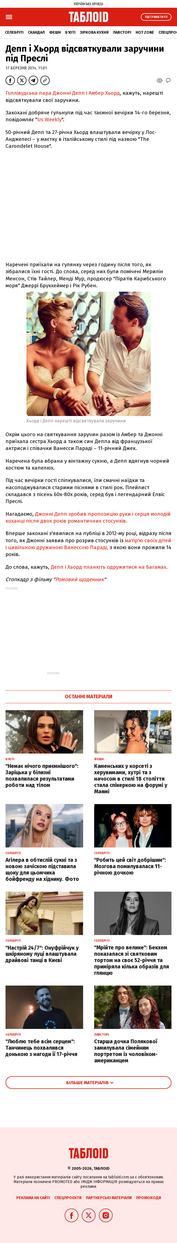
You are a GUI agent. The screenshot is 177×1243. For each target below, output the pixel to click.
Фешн (55, 32)
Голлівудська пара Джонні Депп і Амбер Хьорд (63, 93)
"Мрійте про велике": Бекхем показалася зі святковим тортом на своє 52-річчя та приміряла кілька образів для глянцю (131, 960)
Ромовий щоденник (79, 579)
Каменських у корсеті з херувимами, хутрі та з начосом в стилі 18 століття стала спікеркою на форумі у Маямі (130, 778)
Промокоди (148, 1197)
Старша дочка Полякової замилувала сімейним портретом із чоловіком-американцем (126, 1050)
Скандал (36, 32)
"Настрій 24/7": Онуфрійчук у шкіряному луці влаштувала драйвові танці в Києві (42, 954)
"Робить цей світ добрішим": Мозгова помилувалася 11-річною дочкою (130, 866)
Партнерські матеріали (109, 1197)
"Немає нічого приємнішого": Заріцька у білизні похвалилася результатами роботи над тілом (42, 775)
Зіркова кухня (94, 32)
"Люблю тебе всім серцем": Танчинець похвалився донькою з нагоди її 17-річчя (41, 1047)
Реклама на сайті (33, 1197)
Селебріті (14, 32)
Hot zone (145, 32)
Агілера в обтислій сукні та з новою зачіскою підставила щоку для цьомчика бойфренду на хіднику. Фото (42, 869)
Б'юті (70, 32)
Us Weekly (49, 119)
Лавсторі (122, 32)
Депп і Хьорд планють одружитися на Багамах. (109, 567)
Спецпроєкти (67, 1197)
